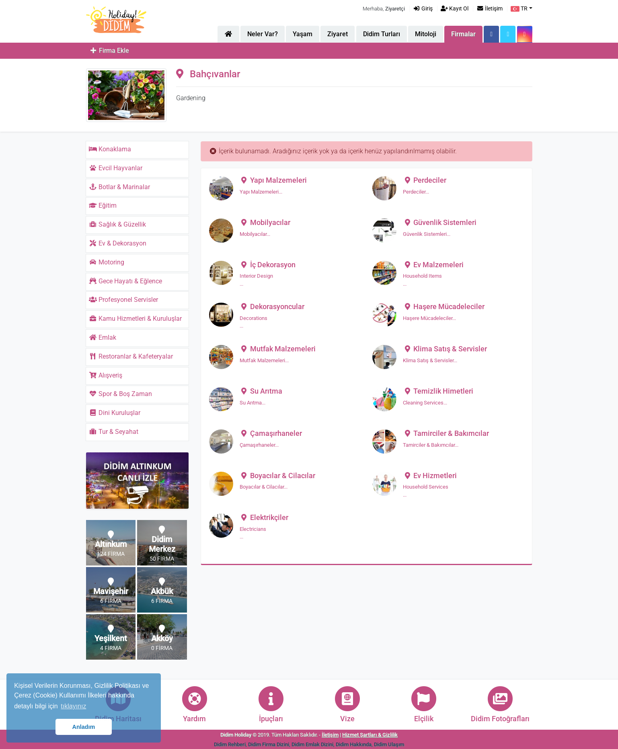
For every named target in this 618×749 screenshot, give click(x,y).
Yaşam (302, 34)
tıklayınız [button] (73, 706)
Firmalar (463, 34)
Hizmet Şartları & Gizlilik (370, 735)
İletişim (489, 8)
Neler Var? (262, 34)
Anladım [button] (83, 727)
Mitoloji (425, 34)
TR (519, 8)
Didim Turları (381, 34)
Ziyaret (337, 34)
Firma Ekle (109, 50)
